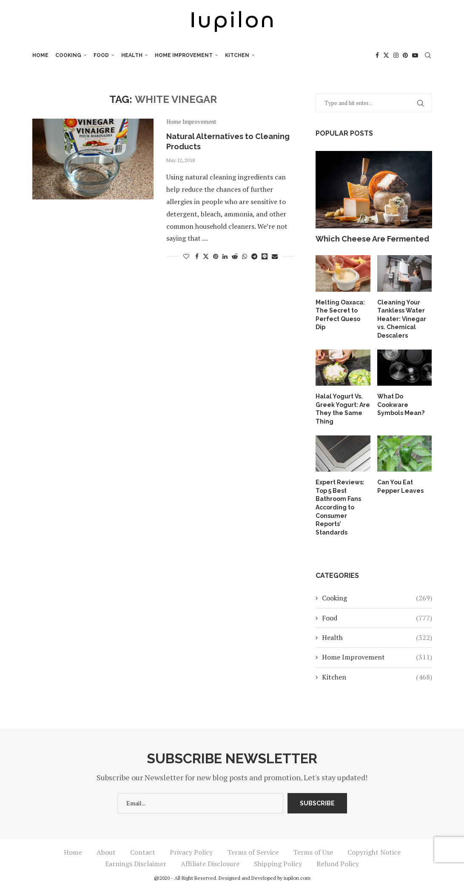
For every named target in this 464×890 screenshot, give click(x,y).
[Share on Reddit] (235, 256)
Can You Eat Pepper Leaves (400, 486)
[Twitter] (386, 55)
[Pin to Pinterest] (215, 256)
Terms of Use (313, 852)
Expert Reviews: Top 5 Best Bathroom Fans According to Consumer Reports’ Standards (340, 507)
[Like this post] (186, 256)
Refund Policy (337, 863)
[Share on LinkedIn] (225, 256)
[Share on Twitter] (206, 256)
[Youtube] (415, 55)
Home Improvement (184, 55)
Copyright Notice (374, 852)
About (106, 852)
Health (131, 55)
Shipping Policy (278, 863)
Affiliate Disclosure (210, 863)
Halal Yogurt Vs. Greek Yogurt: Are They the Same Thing (343, 409)
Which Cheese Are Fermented (372, 238)
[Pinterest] (405, 55)
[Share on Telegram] (254, 256)
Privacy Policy (191, 852)
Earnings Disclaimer (135, 863)
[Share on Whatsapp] (244, 256)
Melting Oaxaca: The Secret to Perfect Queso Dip (340, 315)
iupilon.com (297, 878)
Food (101, 55)
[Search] (428, 55)
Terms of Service (253, 852)
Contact (142, 852)
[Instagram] (396, 55)
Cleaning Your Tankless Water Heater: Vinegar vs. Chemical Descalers (401, 319)
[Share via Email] (275, 256)
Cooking (68, 55)
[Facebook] (377, 55)
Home (40, 55)
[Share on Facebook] (197, 256)
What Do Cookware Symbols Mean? (400, 404)
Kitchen (237, 55)
